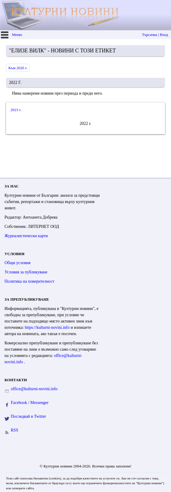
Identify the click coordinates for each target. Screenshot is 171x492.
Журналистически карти (26, 236)
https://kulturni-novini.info (48, 327)
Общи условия (17, 263)
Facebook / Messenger (30, 402)
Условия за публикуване (25, 272)
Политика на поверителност (29, 281)
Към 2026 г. (17, 68)
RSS (14, 430)
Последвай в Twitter (28, 416)
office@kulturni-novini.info (34, 389)
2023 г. (15, 110)
